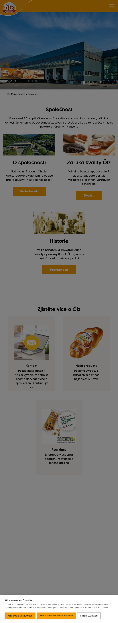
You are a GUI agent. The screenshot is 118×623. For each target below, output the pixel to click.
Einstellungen (89, 616)
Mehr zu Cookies (100, 607)
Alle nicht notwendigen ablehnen (56, 616)
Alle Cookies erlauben (20, 616)
